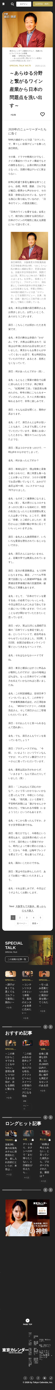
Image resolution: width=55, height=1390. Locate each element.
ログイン (24, 4)
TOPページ (30, 1335)
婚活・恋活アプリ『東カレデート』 (45, 1345)
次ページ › (21, 923)
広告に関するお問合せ (30, 1351)
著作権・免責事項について (36, 1351)
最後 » (35, 923)
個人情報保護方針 (36, 1343)
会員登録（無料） (42, 4)
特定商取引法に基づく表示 (36, 1361)
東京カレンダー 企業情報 (30, 1362)
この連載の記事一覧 (17, 959)
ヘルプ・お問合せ (30, 1342)
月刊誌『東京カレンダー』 (45, 1340)
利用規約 (36, 1337)
